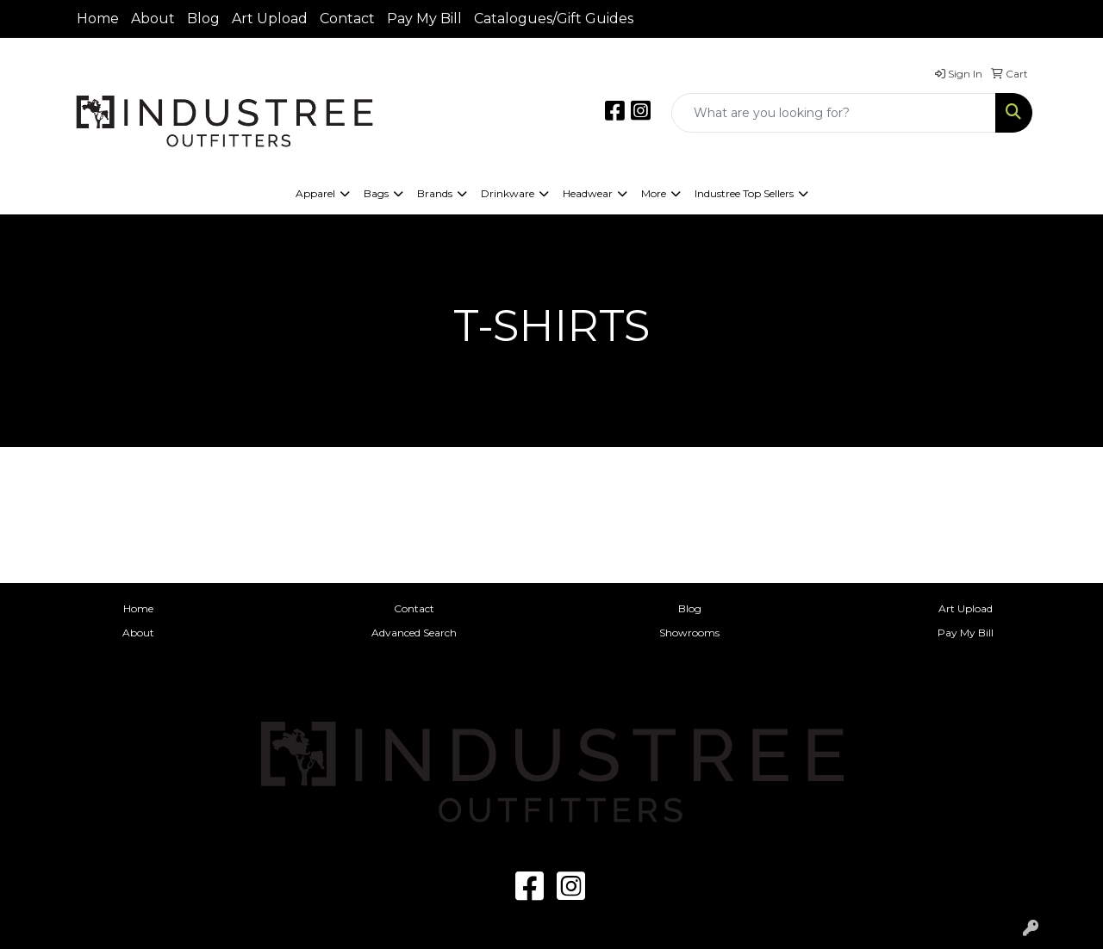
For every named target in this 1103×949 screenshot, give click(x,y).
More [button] (653, 193)
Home (98, 18)
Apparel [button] (315, 193)
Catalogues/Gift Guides (553, 18)
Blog (203, 18)
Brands (434, 193)
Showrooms (689, 632)
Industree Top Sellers (744, 193)
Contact (347, 18)
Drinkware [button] (507, 193)
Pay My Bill (424, 18)
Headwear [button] (588, 193)
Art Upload (270, 18)
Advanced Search (414, 632)
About (153, 18)
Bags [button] (376, 193)
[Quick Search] (833, 113)
